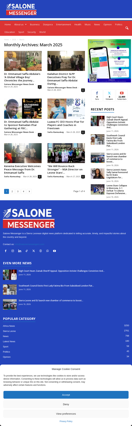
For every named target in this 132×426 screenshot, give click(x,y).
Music (88, 24)
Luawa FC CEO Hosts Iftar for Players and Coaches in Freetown (65, 125)
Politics (118, 24)
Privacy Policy (66, 421)
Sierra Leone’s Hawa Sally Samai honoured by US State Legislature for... (117, 173)
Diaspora (48, 24)
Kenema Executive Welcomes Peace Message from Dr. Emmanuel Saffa (22, 169)
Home (8, 24)
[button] (127, 28)
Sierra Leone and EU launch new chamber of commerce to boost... (117, 157)
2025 (14, 39)
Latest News (9, 341)
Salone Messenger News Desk (19, 84)
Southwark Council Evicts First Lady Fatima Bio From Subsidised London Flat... (116, 140)
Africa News (9, 326)
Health (77, 24)
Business (35, 24)
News (97, 24)
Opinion (107, 24)
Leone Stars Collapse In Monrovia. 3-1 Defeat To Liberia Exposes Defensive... (117, 189)
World (42, 32)
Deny (66, 404)
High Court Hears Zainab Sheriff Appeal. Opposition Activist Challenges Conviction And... (117, 122)
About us (20, 24)
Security (32, 32)
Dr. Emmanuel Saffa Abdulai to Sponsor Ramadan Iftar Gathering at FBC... (21, 125)
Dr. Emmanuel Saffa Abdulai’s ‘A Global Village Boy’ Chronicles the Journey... (22, 77)
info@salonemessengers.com (29, 244)
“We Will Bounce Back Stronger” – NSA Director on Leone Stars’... (64, 169)
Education (10, 32)
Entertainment (63, 24)
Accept (66, 394)
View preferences (66, 413)
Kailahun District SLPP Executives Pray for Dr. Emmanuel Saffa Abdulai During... (62, 78)
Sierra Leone (9, 331)
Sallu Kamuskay (55, 132)
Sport (21, 32)
